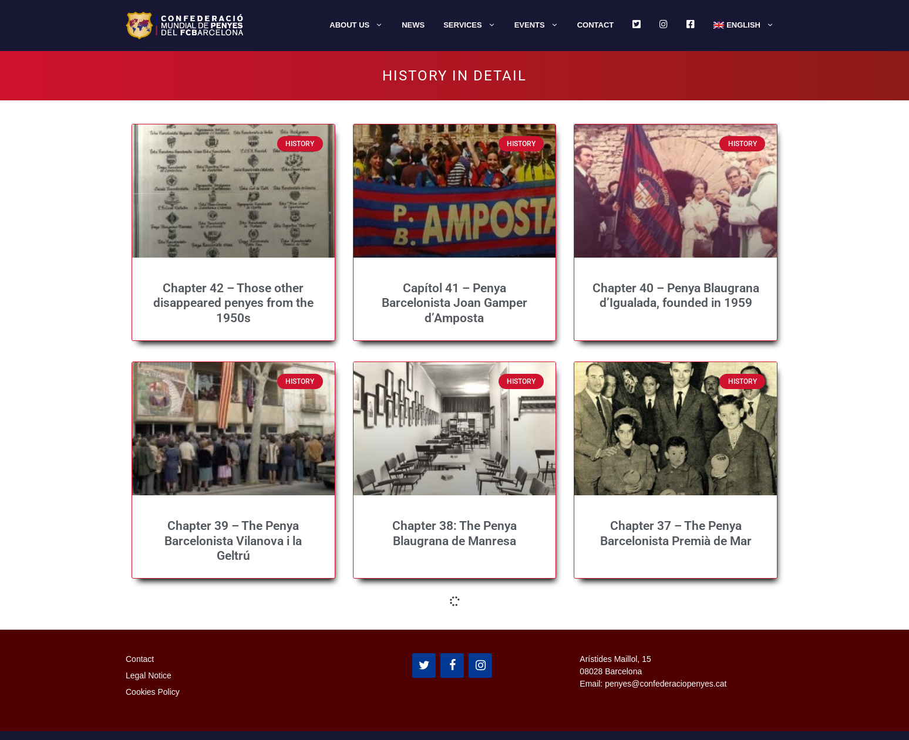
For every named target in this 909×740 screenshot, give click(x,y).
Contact (595, 25)
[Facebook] (452, 665)
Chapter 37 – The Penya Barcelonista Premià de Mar (676, 533)
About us (360, 25)
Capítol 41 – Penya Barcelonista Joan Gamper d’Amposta (454, 303)
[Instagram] (480, 665)
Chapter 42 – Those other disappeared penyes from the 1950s (233, 303)
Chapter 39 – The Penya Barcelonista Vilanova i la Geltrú (233, 540)
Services (474, 25)
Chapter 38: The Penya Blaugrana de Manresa (454, 533)
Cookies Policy (153, 692)
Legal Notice (148, 675)
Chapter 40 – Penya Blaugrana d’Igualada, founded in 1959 (675, 295)
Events (541, 25)
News (413, 25)
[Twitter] (424, 665)
